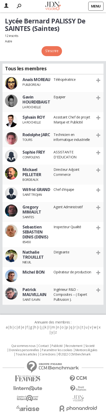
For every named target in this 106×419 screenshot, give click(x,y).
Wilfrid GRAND (36, 189)
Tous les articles (26, 354)
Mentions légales (86, 350)
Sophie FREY (33, 152)
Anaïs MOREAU (36, 79)
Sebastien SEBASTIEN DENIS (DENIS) (35, 232)
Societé (90, 346)
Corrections (47, 354)
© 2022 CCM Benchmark (74, 354)
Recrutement (74, 346)
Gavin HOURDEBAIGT (36, 99)
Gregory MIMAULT (31, 209)
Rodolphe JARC (36, 134)
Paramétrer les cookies (57, 350)
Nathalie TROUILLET (33, 254)
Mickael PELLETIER (31, 172)
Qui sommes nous (23, 346)
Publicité (57, 346)
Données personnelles (24, 350)
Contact (43, 346)
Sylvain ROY (33, 117)
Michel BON (33, 272)
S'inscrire (51, 50)
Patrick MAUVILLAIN (34, 292)
